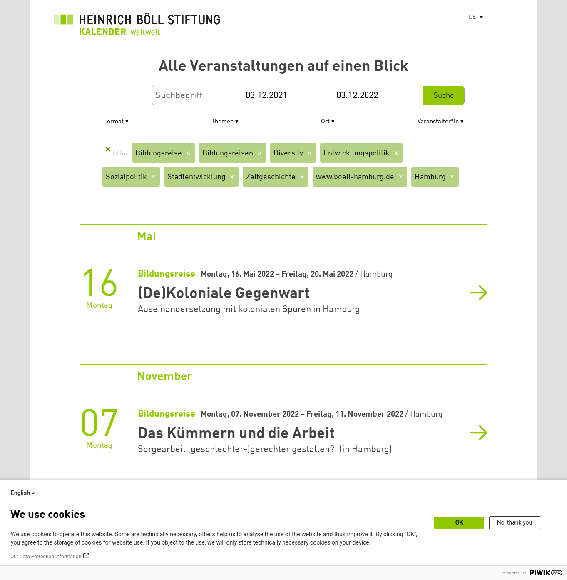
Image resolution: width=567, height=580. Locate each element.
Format (113, 122)
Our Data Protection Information (45, 557)
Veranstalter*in (438, 122)
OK (459, 522)
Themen (222, 122)
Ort (325, 122)
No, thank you (514, 522)
